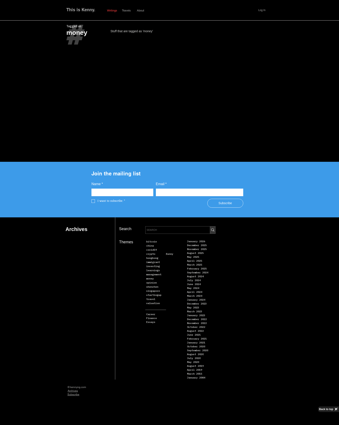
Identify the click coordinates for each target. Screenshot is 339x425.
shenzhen (152, 286)
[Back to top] (328, 409)
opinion (151, 282)
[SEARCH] (174, 230)
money (150, 278)
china (150, 245)
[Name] (121, 192)
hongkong (152, 258)
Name (97, 184)
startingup (153, 295)
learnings (153, 270)
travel (150, 299)
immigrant (153, 262)
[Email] (198, 192)
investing (153, 266)
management (153, 274)
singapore (153, 290)
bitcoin (151, 241)
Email (161, 184)
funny (169, 253)
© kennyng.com (77, 387)
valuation (153, 303)
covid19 (151, 249)
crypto (150, 253)
